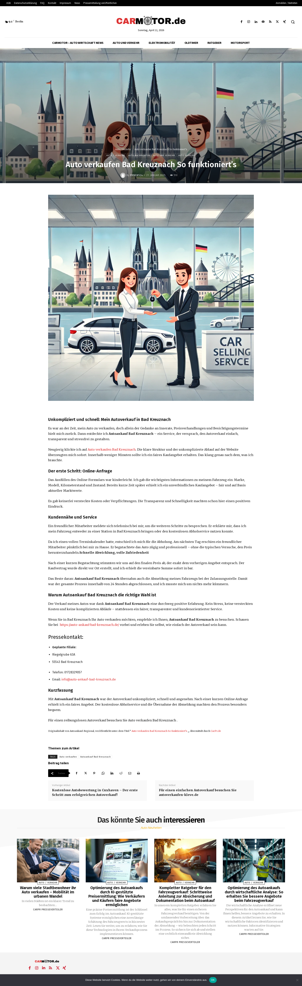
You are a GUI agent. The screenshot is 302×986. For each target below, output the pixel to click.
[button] (292, 21)
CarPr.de (216, 731)
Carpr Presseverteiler (48, 909)
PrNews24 (136, 175)
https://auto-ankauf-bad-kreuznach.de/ (89, 625)
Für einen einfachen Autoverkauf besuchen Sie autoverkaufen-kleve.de (198, 792)
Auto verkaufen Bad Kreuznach (112, 449)
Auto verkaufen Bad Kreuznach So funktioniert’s (159, 731)
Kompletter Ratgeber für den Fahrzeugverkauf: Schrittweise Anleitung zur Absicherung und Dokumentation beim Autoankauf (185, 894)
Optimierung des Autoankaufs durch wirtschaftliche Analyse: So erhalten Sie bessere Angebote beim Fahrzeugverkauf (254, 894)
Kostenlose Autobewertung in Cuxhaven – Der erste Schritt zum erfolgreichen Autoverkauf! (95, 792)
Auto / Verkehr (123, 149)
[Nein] (297, 980)
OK (213, 979)
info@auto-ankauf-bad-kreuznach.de (88, 679)
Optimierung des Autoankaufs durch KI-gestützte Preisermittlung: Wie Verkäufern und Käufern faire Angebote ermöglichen (116, 896)
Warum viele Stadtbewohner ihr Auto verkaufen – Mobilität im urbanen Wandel (48, 892)
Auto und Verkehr (164, 155)
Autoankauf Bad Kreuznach (95, 757)
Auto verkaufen (68, 757)
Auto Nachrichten (139, 155)
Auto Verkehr (186, 155)
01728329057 (73, 672)
